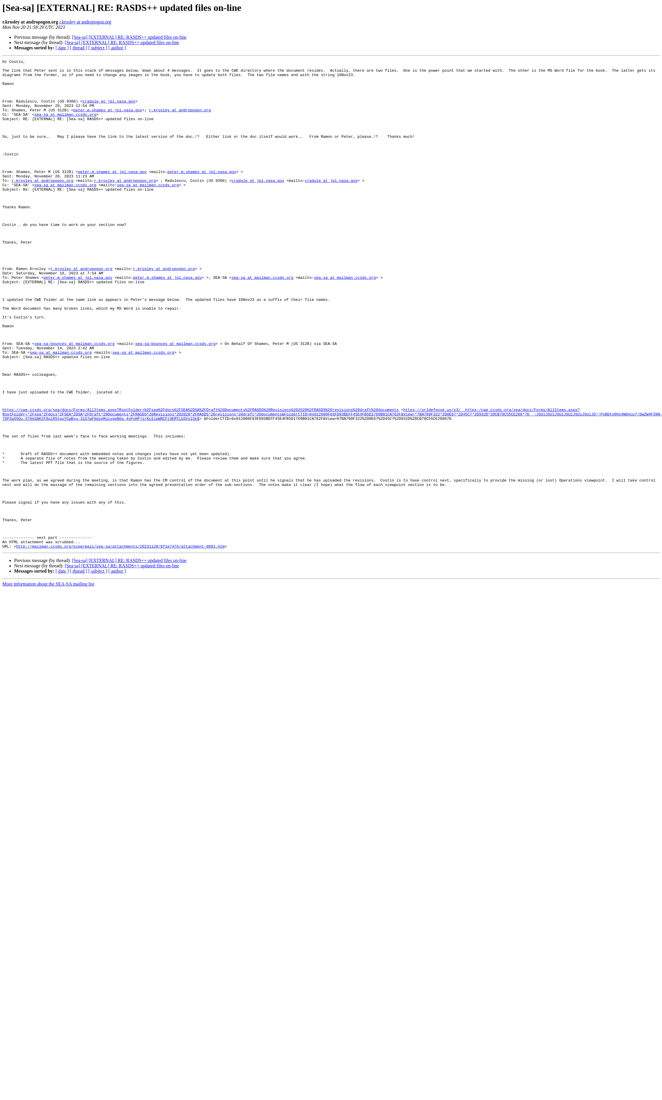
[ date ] (62, 47)
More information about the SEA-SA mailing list (48, 681)
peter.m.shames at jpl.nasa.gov (107, 120)
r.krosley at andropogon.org (85, 21)
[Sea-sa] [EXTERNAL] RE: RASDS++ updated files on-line (129, 37)
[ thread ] (78, 47)
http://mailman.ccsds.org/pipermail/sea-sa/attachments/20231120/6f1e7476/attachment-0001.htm (120, 644)
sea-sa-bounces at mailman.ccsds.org (74, 400)
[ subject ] (97, 47)
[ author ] (117, 47)
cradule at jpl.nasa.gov (109, 110)
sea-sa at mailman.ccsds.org (65, 125)
